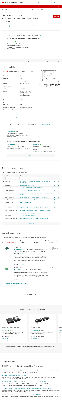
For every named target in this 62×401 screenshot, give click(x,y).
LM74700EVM (18, 270)
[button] (3, 6)
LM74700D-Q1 (10, 42)
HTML (54, 26)
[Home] (9, 2)
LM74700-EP (10, 145)
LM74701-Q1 (36, 145)
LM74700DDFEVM (19, 249)
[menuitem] (55, 6)
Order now (56, 16)
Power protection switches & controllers (25, 9)
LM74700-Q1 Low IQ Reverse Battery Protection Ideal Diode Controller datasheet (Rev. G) (29, 26)
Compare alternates (46, 35)
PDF (51, 26)
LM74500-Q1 (10, 131)
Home (3, 9)
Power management (10, 9)
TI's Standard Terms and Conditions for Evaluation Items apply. (15, 283)
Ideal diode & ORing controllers (42, 9)
